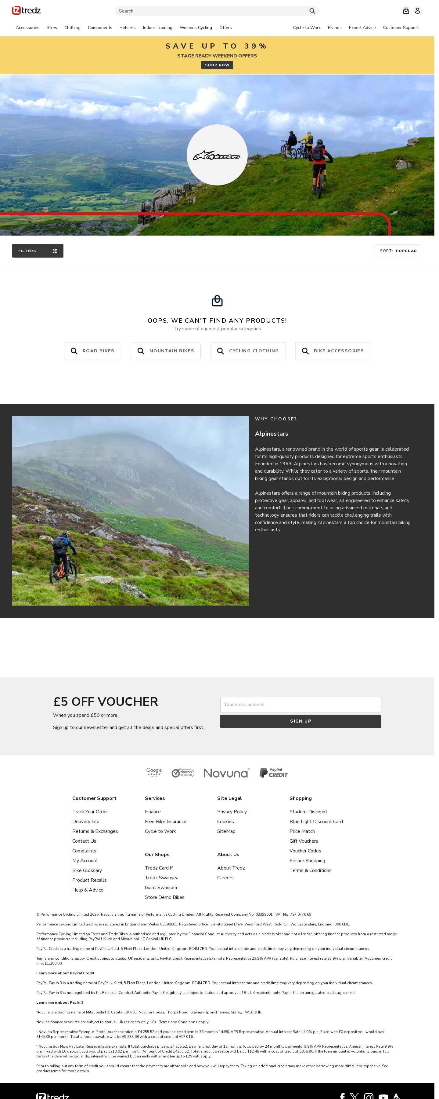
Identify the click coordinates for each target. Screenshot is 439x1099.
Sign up (300, 721)
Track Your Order (90, 811)
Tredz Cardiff (159, 868)
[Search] (217, 11)
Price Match (302, 831)
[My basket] (406, 10)
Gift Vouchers (304, 841)
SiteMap (226, 831)
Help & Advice (87, 890)
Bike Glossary (87, 870)
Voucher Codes (305, 851)
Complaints (84, 851)
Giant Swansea (161, 887)
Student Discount (308, 811)
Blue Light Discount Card (316, 821)
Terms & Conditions (311, 870)
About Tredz (231, 868)
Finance (153, 811)
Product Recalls (89, 880)
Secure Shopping (307, 860)
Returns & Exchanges (95, 831)
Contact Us (84, 841)
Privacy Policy (232, 811)
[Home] (26, 11)
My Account (85, 860)
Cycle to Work (160, 831)
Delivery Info (85, 821)
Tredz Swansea (161, 877)
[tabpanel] (124, 28)
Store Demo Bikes (165, 897)
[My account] (417, 10)
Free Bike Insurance (165, 821)
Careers (225, 877)
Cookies (225, 821)
